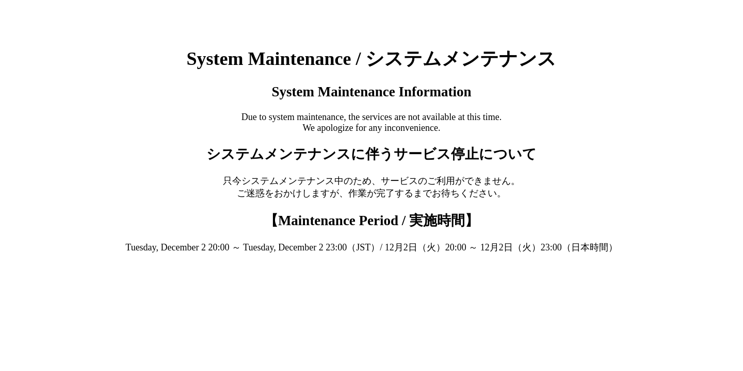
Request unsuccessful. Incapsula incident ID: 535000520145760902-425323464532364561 (371, 185)
